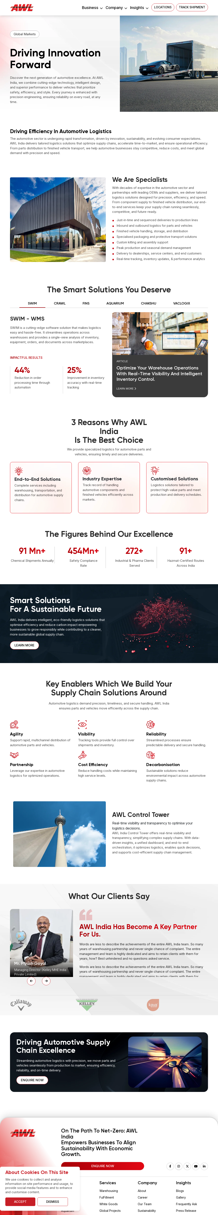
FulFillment (106, 1197)
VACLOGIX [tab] (181, 303)
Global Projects (110, 1210)
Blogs (180, 1191)
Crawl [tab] (60, 303)
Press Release (186, 1210)
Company (116, 7)
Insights (139, 7)
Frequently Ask (186, 1204)
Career (143, 1197)
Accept (20, 1202)
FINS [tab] (86, 303)
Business (92, 7)
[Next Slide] (46, 981)
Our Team (145, 1204)
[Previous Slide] (31, 981)
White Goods (108, 1204)
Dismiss (52, 1202)
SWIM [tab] (32, 303)
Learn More (126, 388)
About (142, 1191)
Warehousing (108, 1191)
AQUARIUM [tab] (115, 303)
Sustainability (147, 1210)
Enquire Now (102, 1166)
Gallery (181, 1197)
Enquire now (32, 1080)
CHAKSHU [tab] (148, 303)
